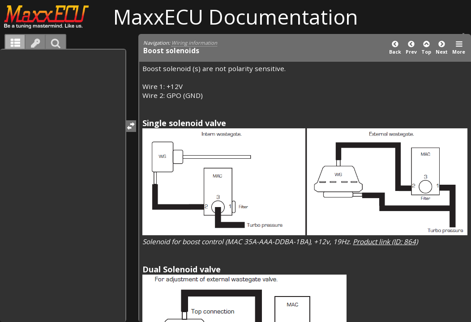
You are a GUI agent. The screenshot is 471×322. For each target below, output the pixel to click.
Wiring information (194, 42)
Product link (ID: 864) (385, 241)
